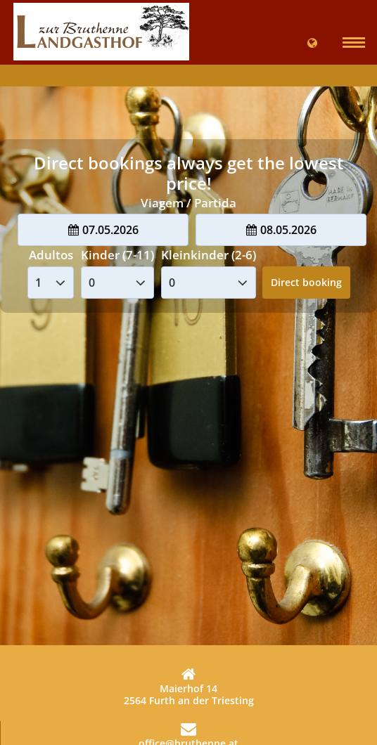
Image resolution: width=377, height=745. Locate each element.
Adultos (51, 255)
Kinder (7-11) (117, 255)
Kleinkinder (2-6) (208, 255)
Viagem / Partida (188, 203)
